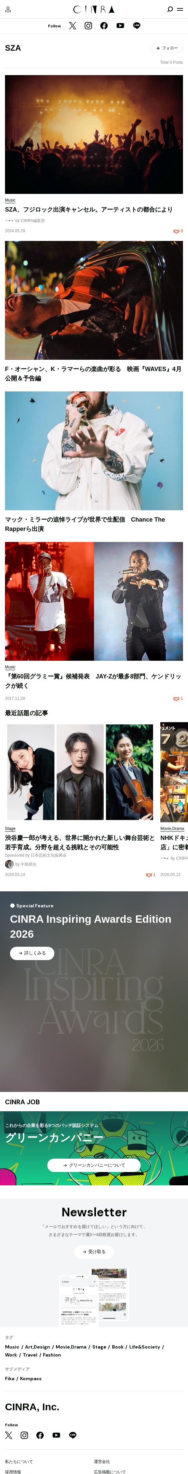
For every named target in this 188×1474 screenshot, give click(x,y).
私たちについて (19, 1461)
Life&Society (144, 1347)
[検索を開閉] (170, 9)
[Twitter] (72, 26)
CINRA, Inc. (32, 1406)
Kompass (31, 1378)
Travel (30, 1355)
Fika (9, 1378)
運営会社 (102, 1461)
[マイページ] (8, 9)
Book (118, 1347)
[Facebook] (104, 26)
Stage (99, 1347)
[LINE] (136, 26)
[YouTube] (120, 26)
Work (11, 1355)
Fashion (52, 1355)
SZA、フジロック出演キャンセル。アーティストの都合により (89, 209)
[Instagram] (88, 26)
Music (12, 1347)
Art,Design (37, 1347)
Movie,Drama (71, 1347)
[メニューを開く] (180, 9)
